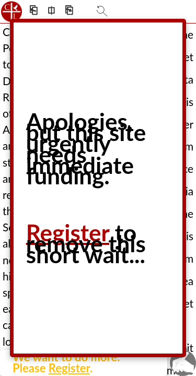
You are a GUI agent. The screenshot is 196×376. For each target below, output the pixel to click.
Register (69, 368)
